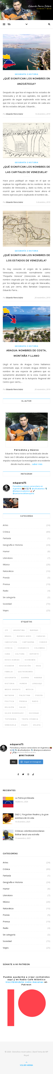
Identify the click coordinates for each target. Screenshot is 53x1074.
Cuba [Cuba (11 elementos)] (7, 654)
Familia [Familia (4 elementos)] (9, 672)
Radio (5, 590)
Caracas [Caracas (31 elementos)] (41, 636)
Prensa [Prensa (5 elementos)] (23, 701)
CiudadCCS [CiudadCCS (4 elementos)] (23, 648)
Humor (6, 551)
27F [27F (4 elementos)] (6, 630)
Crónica (6, 531)
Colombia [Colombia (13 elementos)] (39, 648)
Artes (5, 525)
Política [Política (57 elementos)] (9, 701)
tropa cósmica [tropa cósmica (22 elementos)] (30, 719)
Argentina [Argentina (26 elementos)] (19, 630)
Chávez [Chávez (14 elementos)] (43, 642)
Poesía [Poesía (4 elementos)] (39, 695)
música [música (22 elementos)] (29, 689)
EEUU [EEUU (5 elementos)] (38, 666)
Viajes (6, 610)
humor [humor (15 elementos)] (23, 683)
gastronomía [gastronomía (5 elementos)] (25, 672)
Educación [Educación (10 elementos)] (25, 666)
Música (6, 564)
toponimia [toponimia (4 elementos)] (10, 719)
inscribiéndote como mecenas (25, 982)
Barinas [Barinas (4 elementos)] (34, 630)
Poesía (6, 577)
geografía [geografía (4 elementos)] (10, 677)
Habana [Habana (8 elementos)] (38, 677)
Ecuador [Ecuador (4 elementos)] (9, 666)
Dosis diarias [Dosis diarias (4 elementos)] (12, 660)
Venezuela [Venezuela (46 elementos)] (10, 725)
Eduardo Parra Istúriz (14, 114)
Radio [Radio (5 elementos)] (35, 701)
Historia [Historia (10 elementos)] (9, 683)
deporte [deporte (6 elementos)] (34, 654)
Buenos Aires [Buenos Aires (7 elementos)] (24, 636)
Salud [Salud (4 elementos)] (22, 707)
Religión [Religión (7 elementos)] (9, 707)
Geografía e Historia (26, 74)
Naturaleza (8, 571)
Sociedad (7, 603)
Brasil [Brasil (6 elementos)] (8, 636)
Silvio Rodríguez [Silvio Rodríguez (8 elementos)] (14, 713)
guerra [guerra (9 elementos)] (25, 677)
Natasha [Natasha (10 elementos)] (9, 695)
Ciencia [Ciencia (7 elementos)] (9, 648)
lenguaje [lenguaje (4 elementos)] (37, 683)
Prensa (6, 584)
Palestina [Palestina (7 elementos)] (24, 695)
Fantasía (7, 538)
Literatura (7, 558)
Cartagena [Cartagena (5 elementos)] (28, 642)
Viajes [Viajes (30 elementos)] (24, 725)
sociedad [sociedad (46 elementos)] (34, 713)
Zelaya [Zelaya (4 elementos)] (37, 725)
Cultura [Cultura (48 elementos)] (19, 654)
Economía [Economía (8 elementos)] (30, 660)
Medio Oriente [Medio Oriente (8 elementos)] (13, 689)
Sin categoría (9, 597)
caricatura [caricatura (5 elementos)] (11, 642)
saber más (37, 464)
